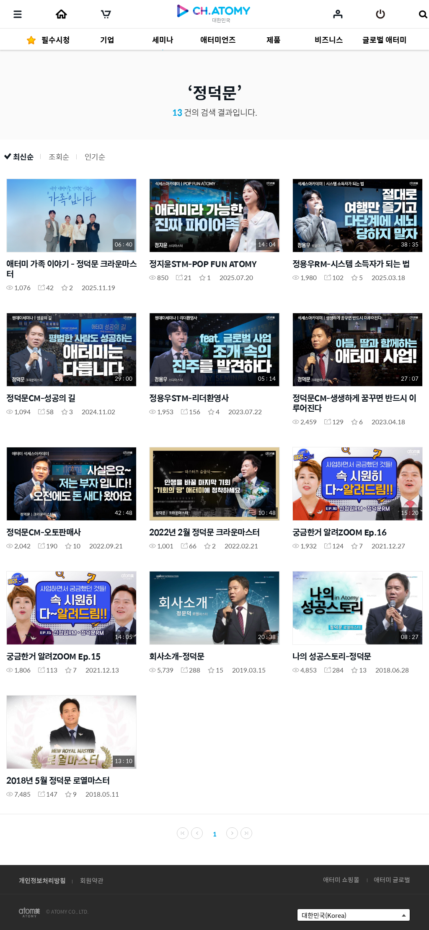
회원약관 (91, 880)
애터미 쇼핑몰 (341, 879)
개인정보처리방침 (42, 880)
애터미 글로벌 (392, 879)
